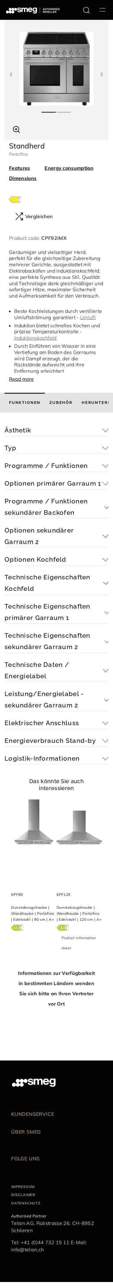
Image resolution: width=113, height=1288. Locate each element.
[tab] (25, 403)
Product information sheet (78, 942)
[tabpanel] (56, 68)
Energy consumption (69, 168)
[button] (16, 129)
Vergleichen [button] (33, 216)
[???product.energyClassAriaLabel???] (15, 199)
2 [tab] (64, 110)
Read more (21, 379)
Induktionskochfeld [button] (35, 338)
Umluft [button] (88, 317)
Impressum (23, 1186)
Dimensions (22, 178)
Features (19, 168)
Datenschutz (25, 1203)
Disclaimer (23, 1194)
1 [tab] (49, 110)
